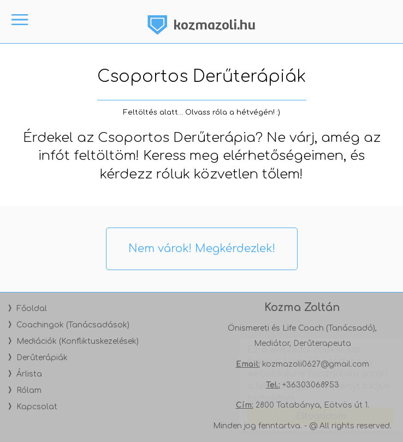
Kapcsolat (36, 407)
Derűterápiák (42, 358)
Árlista (29, 374)
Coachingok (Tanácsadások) (72, 325)
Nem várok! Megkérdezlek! (201, 248)
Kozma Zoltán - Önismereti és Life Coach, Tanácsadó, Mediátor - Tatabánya (201, 24)
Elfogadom (310, 416)
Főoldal (31, 308)
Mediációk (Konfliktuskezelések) (77, 341)
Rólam (29, 390)
